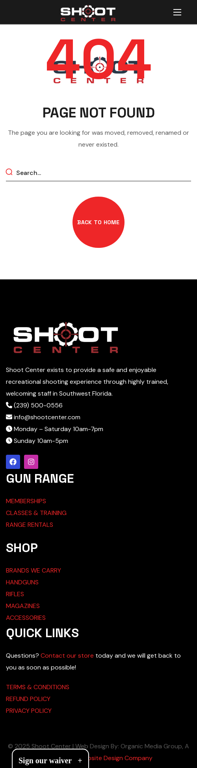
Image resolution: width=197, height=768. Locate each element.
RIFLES (15, 594)
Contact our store (67, 655)
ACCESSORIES (26, 618)
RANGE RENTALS (29, 525)
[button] (98, 222)
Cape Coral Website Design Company (98, 758)
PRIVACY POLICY (29, 711)
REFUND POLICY (28, 699)
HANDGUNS (22, 582)
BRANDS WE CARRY (33, 570)
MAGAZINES (23, 606)
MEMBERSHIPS (26, 501)
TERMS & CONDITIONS (37, 687)
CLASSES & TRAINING (36, 513)
